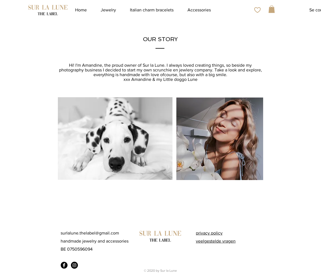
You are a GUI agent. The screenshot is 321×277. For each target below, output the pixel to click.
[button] (271, 9)
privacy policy (209, 233)
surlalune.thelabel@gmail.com (90, 233)
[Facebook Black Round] (64, 265)
